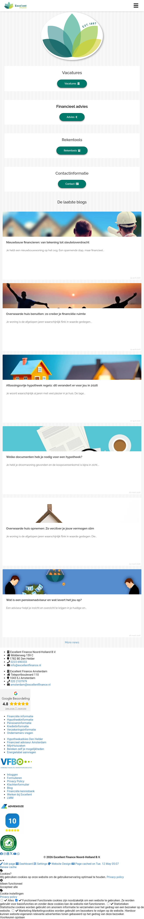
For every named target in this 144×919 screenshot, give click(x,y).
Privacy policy (115, 877)
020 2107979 (19, 681)
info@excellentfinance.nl (26, 665)
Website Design (59, 863)
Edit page (8, 863)
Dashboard (24, 863)
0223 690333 (19, 662)
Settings (40, 863)
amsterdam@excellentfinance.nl (31, 684)
